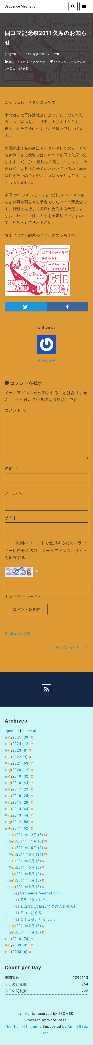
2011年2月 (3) (28, 926)
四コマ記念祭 (19, 69)
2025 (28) (21, 737)
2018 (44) (21, 783)
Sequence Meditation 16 (42, 893)
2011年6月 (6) (28, 867)
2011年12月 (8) (29, 835)
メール (14, 493)
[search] (73, 6)
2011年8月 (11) (29, 854)
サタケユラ (46, 361)
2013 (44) (21, 815)
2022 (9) (20, 757)
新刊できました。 (35, 900)
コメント (16, 410)
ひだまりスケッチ (33, 62)
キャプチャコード (21, 596)
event (13, 62)
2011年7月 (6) (28, 861)
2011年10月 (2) (29, 848)
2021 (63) (21, 763)
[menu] (83, 6)
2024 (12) (21, 744)
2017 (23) (21, 789)
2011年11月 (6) (29, 841)
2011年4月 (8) (28, 880)
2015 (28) (21, 802)
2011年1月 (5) (28, 932)
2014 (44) (21, 809)
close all (30, 731)
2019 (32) (21, 776)
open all (12, 731)
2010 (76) (21, 939)
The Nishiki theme (21, 1027)
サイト (11, 517)
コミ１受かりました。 (38, 919)
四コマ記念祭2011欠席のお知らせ (48, 906)
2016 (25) (21, 796)
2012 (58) (21, 822)
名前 (11, 468)
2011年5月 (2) (28, 874)
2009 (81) (21, 945)
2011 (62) (21, 828)
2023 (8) (20, 750)
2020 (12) (21, 770)
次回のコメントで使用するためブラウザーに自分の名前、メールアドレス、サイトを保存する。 (46, 550)
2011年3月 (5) (28, 887)
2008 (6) (20, 952)
